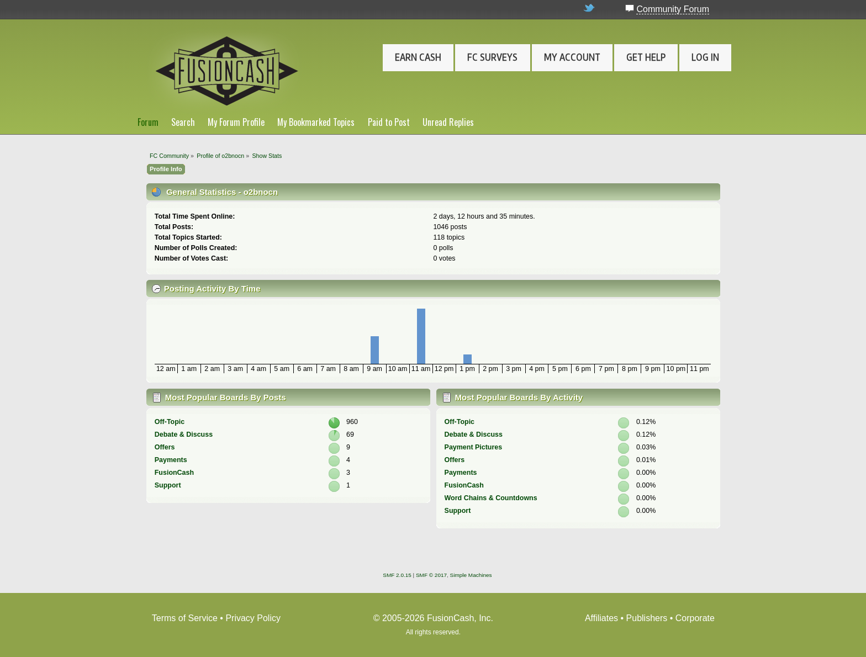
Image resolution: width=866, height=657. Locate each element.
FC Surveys (492, 57)
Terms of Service (185, 618)
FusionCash (174, 472)
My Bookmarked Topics (316, 122)
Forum (148, 122)
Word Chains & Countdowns (491, 498)
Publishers (647, 618)
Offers (165, 447)
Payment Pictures (474, 447)
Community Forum (672, 9)
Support (168, 485)
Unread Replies (448, 122)
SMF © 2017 (431, 575)
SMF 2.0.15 (397, 575)
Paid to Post (389, 122)
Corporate (695, 618)
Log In (705, 57)
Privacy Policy (253, 618)
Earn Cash (418, 57)
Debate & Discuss (184, 434)
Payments (171, 460)
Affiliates (601, 618)
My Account (572, 57)
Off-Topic (169, 422)
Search (183, 122)
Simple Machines (471, 575)
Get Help (646, 57)
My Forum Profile (236, 122)
